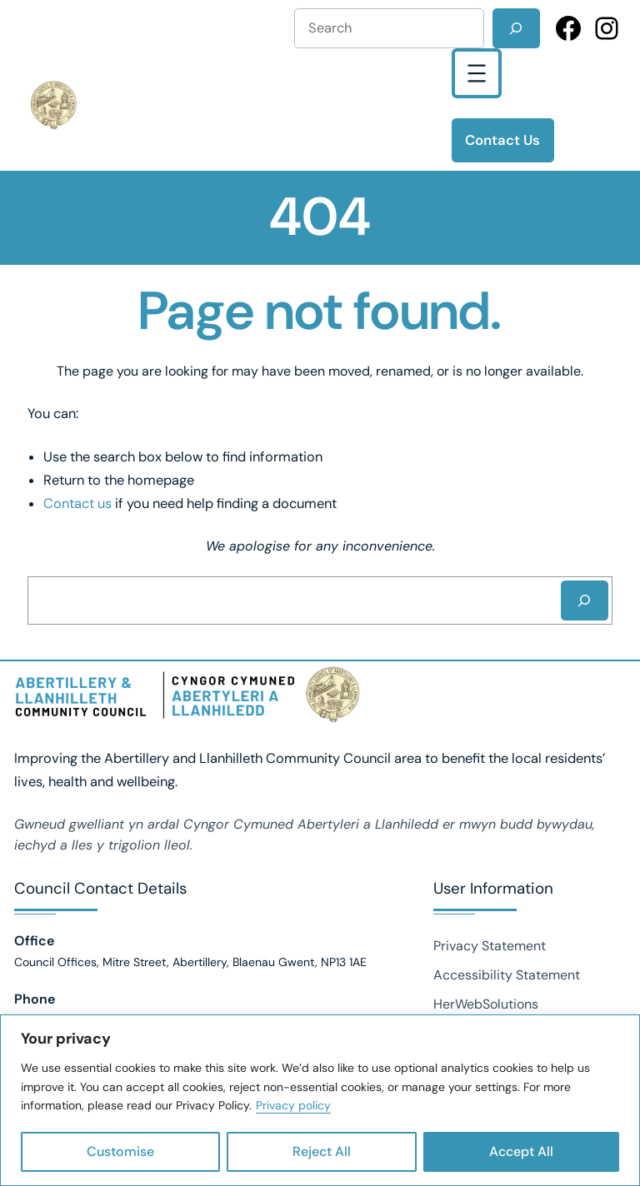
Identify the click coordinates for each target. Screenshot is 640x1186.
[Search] (516, 28)
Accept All (521, 1151)
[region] (320, 1100)
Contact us (77, 503)
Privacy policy (293, 1105)
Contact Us (502, 140)
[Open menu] (477, 73)
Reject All (321, 1151)
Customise (120, 1151)
